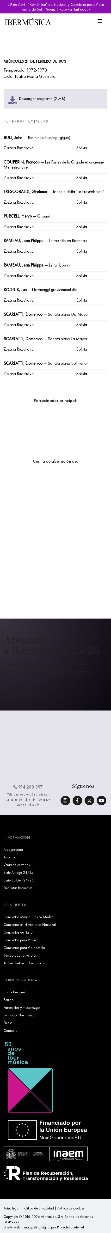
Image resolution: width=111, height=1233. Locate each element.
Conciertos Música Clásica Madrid (29, 917)
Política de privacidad (38, 1208)
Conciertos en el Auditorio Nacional (30, 924)
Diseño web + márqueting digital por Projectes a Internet (44, 1227)
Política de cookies (70, 1208)
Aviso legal (11, 1208)
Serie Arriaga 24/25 (18, 872)
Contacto (11, 1030)
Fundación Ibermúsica (19, 1015)
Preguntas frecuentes (18, 888)
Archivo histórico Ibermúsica (24, 963)
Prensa (8, 1022)
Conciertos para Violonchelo (24, 947)
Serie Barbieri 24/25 (19, 880)
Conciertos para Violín (20, 940)
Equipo (9, 999)
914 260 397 (28, 787)
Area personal (14, 849)
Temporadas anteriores (20, 955)
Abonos (9, 857)
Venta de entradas (17, 864)
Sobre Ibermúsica (16, 992)
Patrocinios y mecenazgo (22, 1007)
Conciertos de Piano (18, 932)
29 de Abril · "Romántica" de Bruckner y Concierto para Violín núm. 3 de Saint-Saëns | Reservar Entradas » (55, 7)
